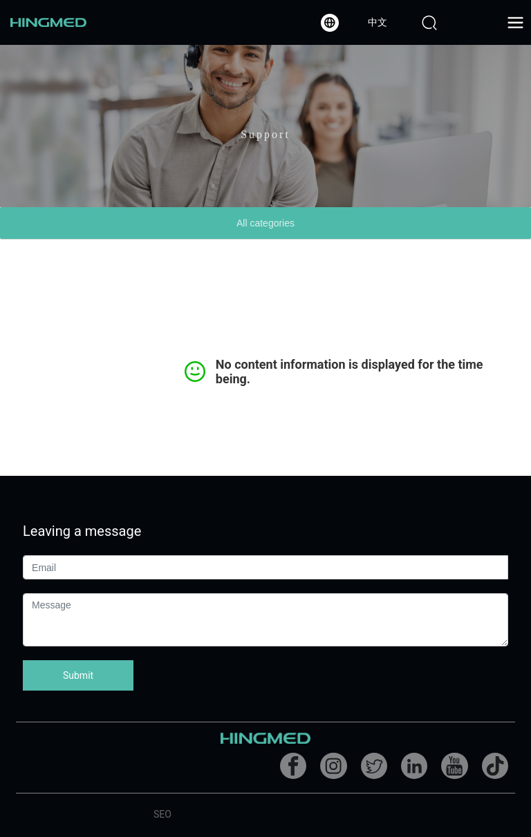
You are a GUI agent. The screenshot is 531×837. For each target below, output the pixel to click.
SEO (162, 814)
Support (265, 139)
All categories (265, 223)
